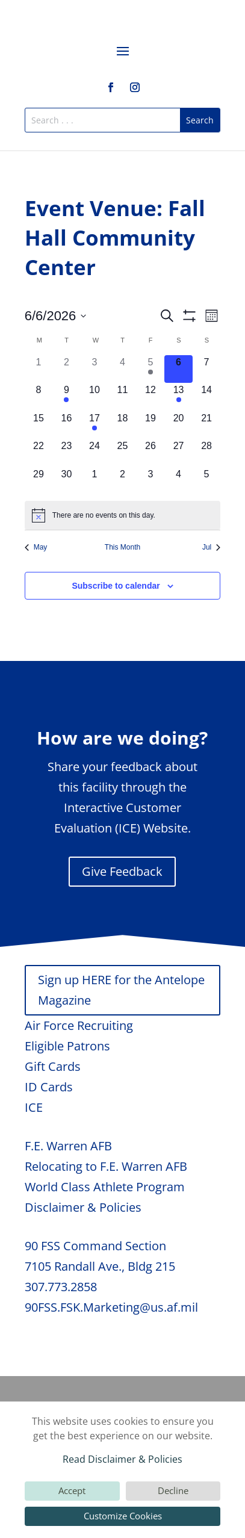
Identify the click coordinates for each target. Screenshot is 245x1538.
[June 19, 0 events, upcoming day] (151, 425)
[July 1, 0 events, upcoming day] (95, 481)
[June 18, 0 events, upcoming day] (122, 425)
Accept (71, 1490)
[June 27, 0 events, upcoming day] (178, 453)
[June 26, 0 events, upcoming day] (151, 453)
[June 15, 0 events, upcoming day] (39, 425)
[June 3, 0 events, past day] (95, 369)
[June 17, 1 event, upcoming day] (95, 425)
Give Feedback (122, 871)
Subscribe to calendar (116, 586)
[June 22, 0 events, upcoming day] (39, 453)
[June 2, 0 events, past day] (66, 369)
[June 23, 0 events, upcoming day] (66, 453)
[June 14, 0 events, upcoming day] (207, 397)
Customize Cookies (123, 1516)
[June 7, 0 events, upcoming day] (207, 369)
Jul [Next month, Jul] (211, 547)
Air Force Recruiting (79, 1025)
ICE (34, 1107)
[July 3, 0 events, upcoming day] (151, 481)
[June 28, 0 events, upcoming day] (207, 453)
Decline (173, 1490)
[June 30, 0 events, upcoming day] (66, 481)
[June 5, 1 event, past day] (151, 369)
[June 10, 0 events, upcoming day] (95, 397)
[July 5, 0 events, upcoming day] (207, 481)
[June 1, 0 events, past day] (39, 369)
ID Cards (49, 1087)
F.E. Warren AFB (68, 1146)
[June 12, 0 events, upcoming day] (151, 397)
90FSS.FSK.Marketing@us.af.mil (111, 1307)
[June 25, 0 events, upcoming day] (122, 453)
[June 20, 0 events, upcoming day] (178, 425)
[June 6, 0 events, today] (178, 369)
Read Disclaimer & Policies (122, 1459)
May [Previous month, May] (36, 547)
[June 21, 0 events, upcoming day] (207, 425)
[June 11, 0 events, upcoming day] (122, 397)
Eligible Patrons (67, 1046)
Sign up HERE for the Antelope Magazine (121, 990)
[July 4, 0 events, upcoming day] (178, 481)
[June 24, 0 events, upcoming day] (95, 453)
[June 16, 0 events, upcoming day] (66, 425)
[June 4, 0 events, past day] (122, 369)
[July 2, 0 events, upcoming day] (122, 481)
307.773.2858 (61, 1287)
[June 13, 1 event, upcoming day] (178, 397)
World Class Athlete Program (105, 1187)
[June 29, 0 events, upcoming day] (39, 481)
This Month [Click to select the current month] (122, 547)
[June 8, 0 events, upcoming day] (39, 397)
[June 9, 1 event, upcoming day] (66, 397)
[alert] (123, 515)
